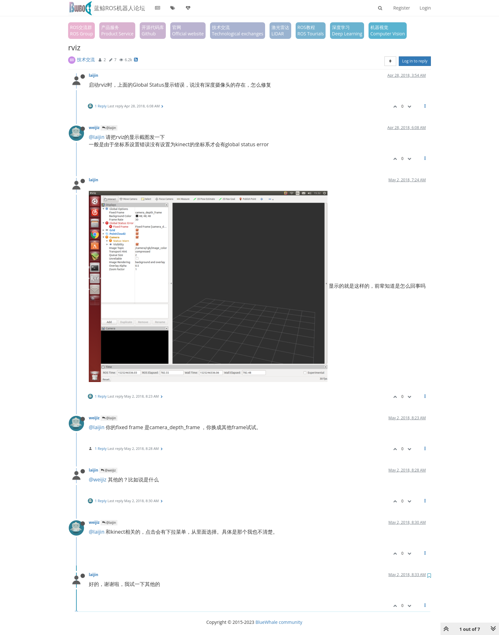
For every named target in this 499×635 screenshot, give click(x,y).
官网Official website (188, 30)
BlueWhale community (279, 622)
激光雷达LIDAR (280, 30)
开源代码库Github (153, 30)
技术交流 (86, 59)
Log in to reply (414, 61)
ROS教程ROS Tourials (311, 30)
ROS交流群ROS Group (81, 30)
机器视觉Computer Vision (387, 30)
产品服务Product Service (117, 30)
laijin (93, 75)
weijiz (94, 127)
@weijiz (108, 470)
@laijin (109, 128)
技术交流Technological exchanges (238, 30)
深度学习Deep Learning (347, 30)
